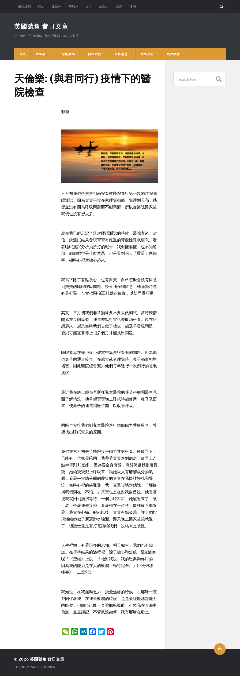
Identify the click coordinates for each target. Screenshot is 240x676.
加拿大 (104, 6)
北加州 (56, 6)
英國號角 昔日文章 (41, 26)
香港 (88, 6)
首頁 (22, 54)
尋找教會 (173, 54)
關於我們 (94, 54)
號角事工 (42, 54)
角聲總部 (24, 6)
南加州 (73, 6)
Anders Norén (43, 667)
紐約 (41, 6)
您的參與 (68, 54)
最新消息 (121, 54)
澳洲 (132, 6)
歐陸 (119, 6)
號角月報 (147, 54)
